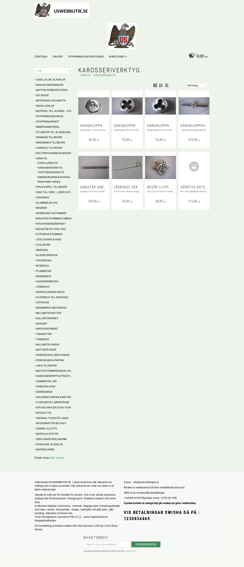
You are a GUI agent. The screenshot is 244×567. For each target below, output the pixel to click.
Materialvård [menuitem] (45, 449)
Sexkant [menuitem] (41, 323)
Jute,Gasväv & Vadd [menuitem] (48, 239)
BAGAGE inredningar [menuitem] (49, 85)
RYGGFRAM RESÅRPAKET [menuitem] (51, 223)
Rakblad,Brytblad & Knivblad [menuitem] (54, 177)
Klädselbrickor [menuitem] (47, 255)
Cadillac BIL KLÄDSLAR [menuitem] (50, 79)
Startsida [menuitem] (41, 56)
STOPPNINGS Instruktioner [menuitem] (86, 56)
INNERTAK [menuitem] (42, 250)
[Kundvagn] (197, 56)
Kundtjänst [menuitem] (117, 56)
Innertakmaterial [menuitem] (48, 126)
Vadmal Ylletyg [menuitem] (46, 428)
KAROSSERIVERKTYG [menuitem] (50, 167)
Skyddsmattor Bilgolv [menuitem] (51, 423)
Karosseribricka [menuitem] (47, 281)
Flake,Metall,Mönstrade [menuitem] (52, 402)
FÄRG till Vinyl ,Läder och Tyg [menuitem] (54, 192)
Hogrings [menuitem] (42, 197)
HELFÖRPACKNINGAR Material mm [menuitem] (54, 153)
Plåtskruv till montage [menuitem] (52, 297)
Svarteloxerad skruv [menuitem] (50, 292)
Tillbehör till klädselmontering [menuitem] (54, 132)
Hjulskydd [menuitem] (43, 244)
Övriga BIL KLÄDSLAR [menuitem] (49, 444)
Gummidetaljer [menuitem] (46, 381)
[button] (155, 85)
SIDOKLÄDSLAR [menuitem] (45, 105)
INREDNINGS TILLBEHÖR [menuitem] (50, 142)
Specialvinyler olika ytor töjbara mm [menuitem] (54, 407)
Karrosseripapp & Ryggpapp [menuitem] (54, 376)
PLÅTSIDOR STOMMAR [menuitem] (49, 234)
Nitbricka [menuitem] (42, 265)
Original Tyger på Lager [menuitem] (52, 418)
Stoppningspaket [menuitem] (47, 121)
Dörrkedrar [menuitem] (44, 391)
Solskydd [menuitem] (42, 95)
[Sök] (70, 70)
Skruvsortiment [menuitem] (47, 328)
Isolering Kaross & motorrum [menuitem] (54, 397)
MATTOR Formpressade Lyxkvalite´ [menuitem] (54, 370)
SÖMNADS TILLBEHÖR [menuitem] (49, 137)
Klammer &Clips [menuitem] (46, 202)
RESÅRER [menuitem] (41, 207)
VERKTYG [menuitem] (41, 158)
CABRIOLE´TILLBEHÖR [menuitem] (49, 147)
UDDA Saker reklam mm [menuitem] (51, 439)
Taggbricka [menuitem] (44, 260)
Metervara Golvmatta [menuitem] (51, 100)
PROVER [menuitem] (58, 56)
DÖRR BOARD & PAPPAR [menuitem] (50, 360)
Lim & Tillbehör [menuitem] (46, 365)
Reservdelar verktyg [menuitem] (49, 181)
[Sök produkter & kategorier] (54, 71)
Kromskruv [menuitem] (43, 276)
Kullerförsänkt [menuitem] (47, 318)
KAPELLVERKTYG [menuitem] (48, 163)
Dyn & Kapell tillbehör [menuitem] (51, 187)
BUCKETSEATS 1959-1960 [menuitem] (51, 229)
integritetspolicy (130, 550)
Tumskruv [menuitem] (42, 339)
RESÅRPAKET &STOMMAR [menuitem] (51, 213)
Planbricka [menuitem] (44, 271)
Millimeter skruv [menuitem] (47, 344)
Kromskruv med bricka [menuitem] (51, 307)
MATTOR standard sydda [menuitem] (52, 90)
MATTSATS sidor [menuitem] (46, 349)
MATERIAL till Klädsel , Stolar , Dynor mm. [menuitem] (54, 111)
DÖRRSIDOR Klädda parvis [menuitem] (52, 355)
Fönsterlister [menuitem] (45, 386)
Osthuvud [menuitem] (42, 302)
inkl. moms (57, 458)
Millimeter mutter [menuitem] (48, 313)
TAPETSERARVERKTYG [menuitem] (51, 172)
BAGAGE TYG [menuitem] (43, 412)
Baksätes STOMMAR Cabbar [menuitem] (54, 218)
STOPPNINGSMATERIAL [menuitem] (50, 116)
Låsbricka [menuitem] (43, 286)
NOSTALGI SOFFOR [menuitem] (47, 433)
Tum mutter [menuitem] (44, 334)
